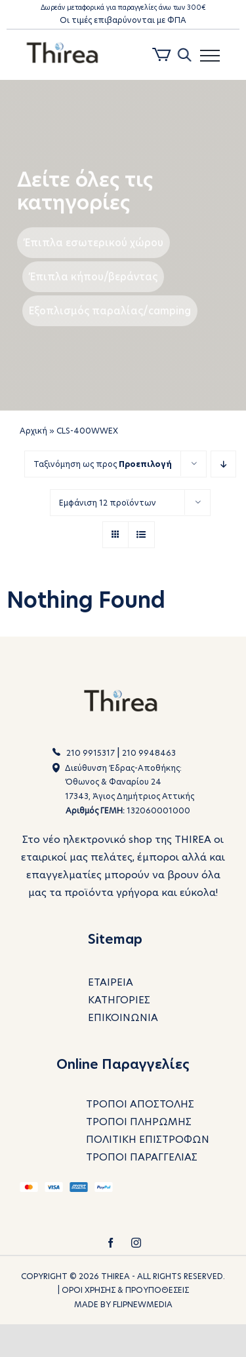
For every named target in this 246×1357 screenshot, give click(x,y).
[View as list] (141, 535)
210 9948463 (149, 752)
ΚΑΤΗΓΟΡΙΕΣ (119, 1000)
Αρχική (33, 430)
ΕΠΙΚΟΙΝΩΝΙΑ (123, 1017)
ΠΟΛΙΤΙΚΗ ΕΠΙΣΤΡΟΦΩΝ (147, 1140)
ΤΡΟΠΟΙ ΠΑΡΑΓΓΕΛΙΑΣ (141, 1157)
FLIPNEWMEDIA (143, 1304)
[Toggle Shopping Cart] (161, 57)
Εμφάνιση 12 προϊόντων (107, 502)
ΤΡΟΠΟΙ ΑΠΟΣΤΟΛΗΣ (140, 1104)
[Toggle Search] (184, 55)
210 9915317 (90, 752)
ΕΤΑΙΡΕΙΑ (110, 982)
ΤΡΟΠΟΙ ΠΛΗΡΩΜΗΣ (139, 1122)
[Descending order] (223, 464)
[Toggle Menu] (210, 56)
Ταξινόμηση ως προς (102, 464)
